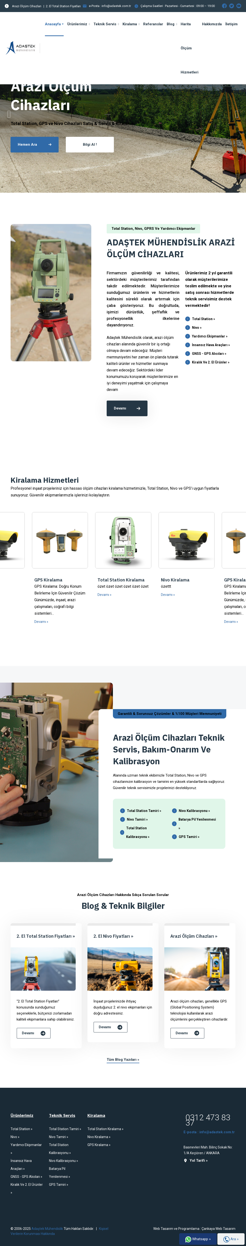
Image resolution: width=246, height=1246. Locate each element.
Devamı (127, 408)
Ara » (231, 1239)
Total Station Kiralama (121, 580)
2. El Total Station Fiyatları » (46, 936)
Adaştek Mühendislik (47, 1229)
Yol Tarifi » (196, 1160)
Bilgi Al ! (90, 144)
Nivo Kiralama (175, 580)
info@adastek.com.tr (116, 6)
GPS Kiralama (48, 580)
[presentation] (9, 114)
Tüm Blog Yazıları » (123, 1059)
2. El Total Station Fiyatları (63, 6)
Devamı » (41, 622)
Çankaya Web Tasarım (218, 1229)
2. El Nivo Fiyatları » (113, 936)
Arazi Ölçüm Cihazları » (193, 936)
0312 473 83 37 (207, 1120)
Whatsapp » (198, 1239)
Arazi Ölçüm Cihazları (26, 6)
